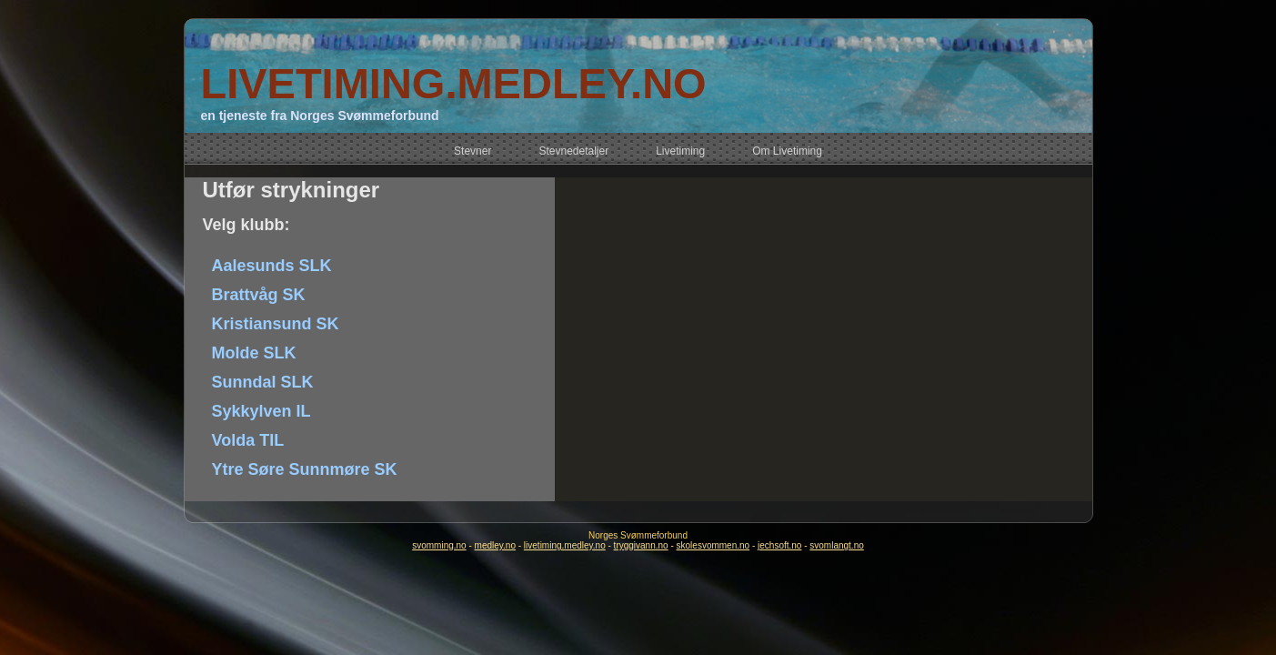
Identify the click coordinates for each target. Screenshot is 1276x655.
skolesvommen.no (713, 545)
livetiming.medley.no (565, 545)
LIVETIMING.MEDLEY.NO (453, 83)
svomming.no (439, 545)
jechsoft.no (779, 545)
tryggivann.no (641, 545)
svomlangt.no (836, 545)
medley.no (495, 545)
